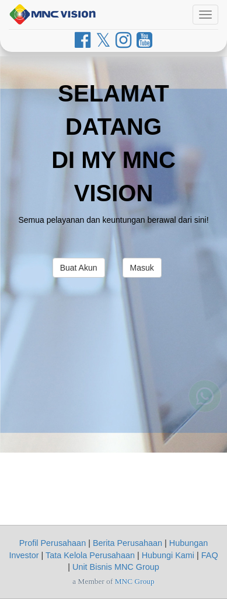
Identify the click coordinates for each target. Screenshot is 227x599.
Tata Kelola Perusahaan (90, 555)
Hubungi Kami (168, 555)
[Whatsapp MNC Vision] (204, 399)
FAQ (209, 555)
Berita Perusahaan (127, 543)
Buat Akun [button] (78, 267)
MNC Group (135, 581)
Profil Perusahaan (52, 543)
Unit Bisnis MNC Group (115, 567)
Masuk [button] (142, 267)
